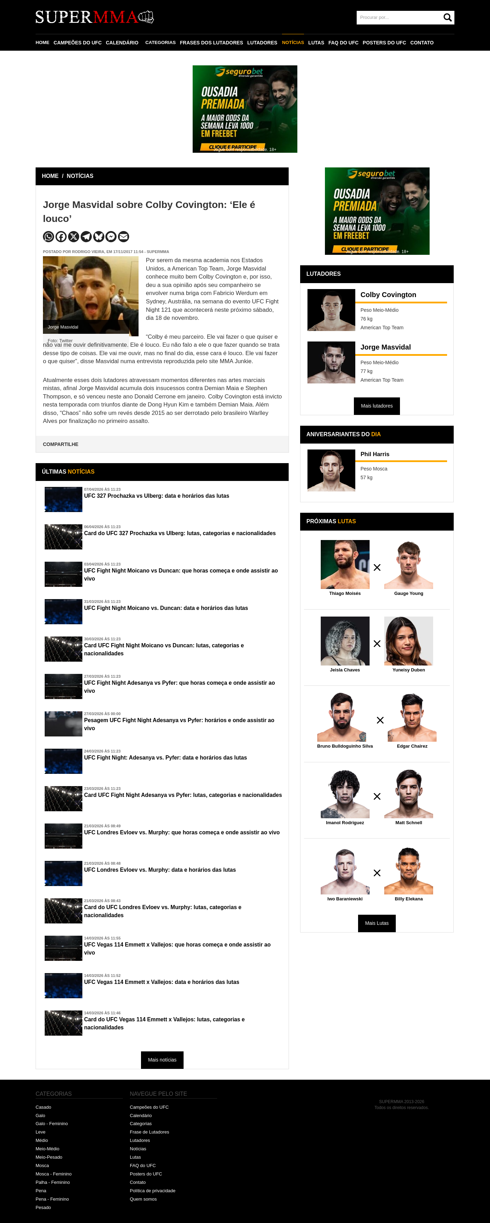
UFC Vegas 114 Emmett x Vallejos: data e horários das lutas (173, 982)
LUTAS (320, 42)
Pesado (43, 1207)
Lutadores (140, 1140)
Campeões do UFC (149, 1107)
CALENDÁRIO (123, 42)
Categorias (141, 1123)
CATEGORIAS (162, 42)
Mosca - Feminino (54, 1174)
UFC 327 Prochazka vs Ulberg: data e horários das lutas (167, 496)
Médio (42, 1140)
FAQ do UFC (143, 1165)
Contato (138, 1182)
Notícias (138, 1148)
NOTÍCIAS (295, 42)
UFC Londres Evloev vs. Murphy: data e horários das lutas (171, 870)
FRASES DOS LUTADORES (214, 42)
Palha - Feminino (53, 1182)
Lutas (135, 1157)
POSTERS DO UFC (387, 42)
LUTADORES (265, 42)
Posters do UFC (146, 1174)
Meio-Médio (47, 1148)
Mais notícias (162, 1060)
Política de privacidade (153, 1190)
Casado (43, 1107)
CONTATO (425, 42)
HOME (43, 42)
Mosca (42, 1165)
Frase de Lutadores (149, 1132)
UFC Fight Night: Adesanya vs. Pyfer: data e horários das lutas (177, 758)
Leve (40, 1132)
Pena (41, 1190)
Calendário (141, 1115)
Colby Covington (388, 294)
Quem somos (143, 1199)
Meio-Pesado (49, 1157)
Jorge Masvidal (386, 347)
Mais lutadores (377, 406)
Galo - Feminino (52, 1123)
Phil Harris (378, 455)
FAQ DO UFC (347, 42)
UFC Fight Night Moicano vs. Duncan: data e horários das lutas (178, 608)
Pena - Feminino (52, 1199)
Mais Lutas (377, 923)
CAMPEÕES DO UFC (78, 42)
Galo (40, 1115)
